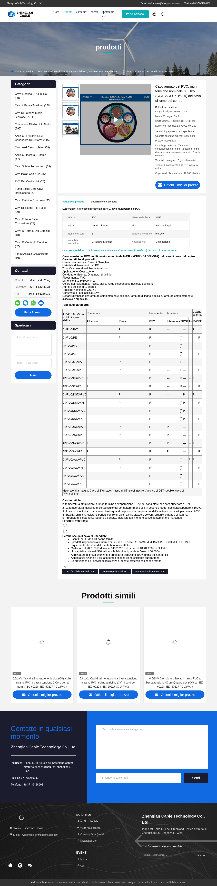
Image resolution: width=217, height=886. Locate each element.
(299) (33, 126)
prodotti (30, 71)
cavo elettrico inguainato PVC (150, 571)
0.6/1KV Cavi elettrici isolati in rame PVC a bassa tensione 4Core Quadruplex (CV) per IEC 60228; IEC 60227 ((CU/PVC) (175, 682)
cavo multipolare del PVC (115, 571)
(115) (32, 138)
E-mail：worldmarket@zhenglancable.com (33, 834)
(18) (32, 232)
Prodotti (68, 12)
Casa (56, 12)
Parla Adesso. (135, 14)
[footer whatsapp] (10, 865)
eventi (94, 12)
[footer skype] (20, 865)
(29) (30, 209)
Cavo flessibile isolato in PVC (80, 571)
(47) (30, 157)
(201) (29, 114)
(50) (31, 96)
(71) (26, 221)
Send (196, 778)
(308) (32, 147)
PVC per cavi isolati (49, 71)
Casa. (18, 71)
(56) (31, 173)
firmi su (199, 854)
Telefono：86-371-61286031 (26, 828)
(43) (33, 200)
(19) (31, 255)
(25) (30, 181)
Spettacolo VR (107, 14)
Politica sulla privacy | (43, 882)
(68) (33, 166)
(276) (33, 105)
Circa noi (81, 12)
